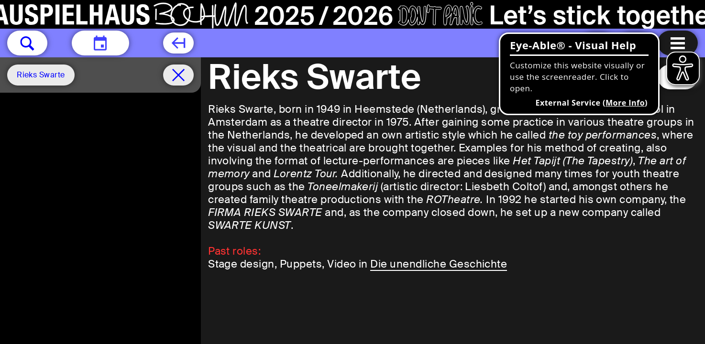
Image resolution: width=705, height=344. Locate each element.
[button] (27, 43)
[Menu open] (678, 43)
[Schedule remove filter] (178, 75)
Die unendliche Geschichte (438, 264)
